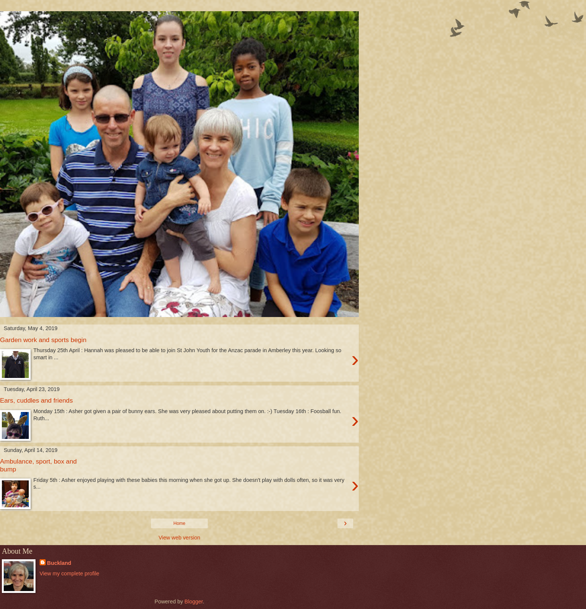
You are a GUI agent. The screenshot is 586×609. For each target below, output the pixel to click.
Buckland (59, 563)
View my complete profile (69, 573)
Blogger (194, 602)
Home (179, 523)
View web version (179, 538)
